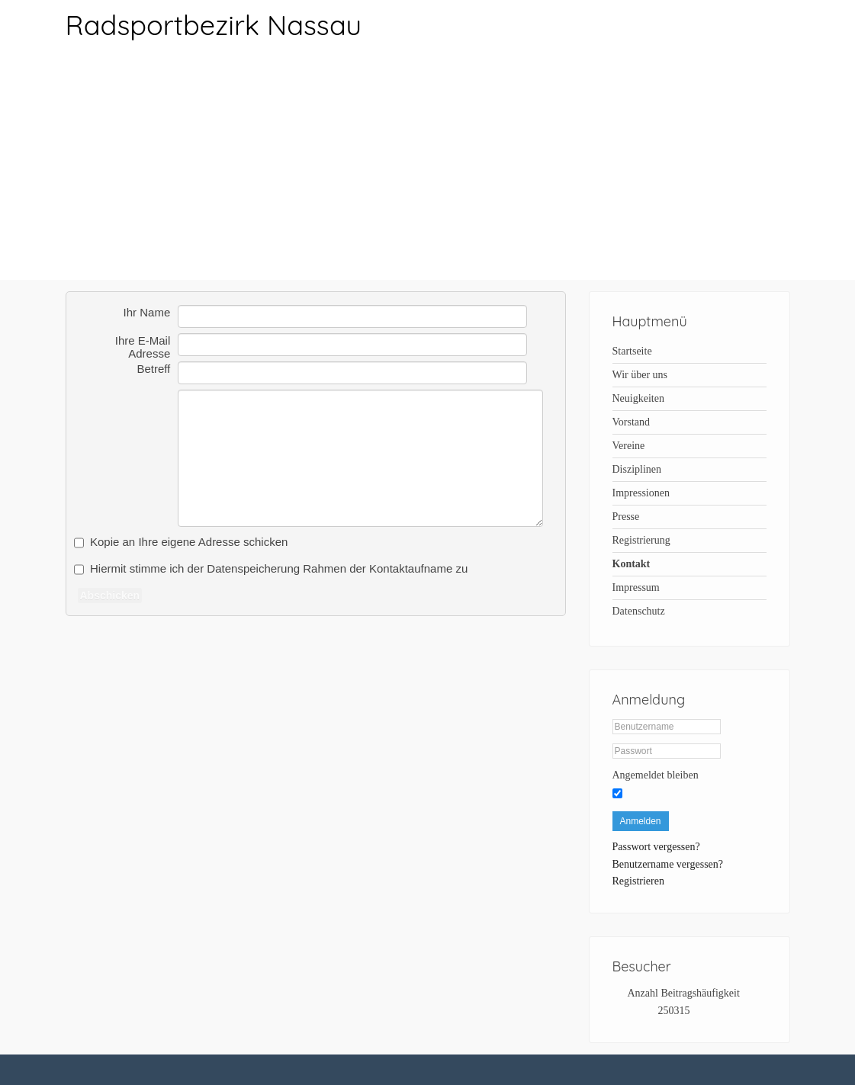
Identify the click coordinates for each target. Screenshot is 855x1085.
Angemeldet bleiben (655, 775)
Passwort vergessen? (656, 846)
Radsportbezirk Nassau (214, 25)
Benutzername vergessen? (668, 864)
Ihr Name (147, 312)
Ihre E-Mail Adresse (143, 341)
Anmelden (640, 821)
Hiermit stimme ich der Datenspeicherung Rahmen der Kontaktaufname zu (279, 568)
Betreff (153, 368)
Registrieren (638, 881)
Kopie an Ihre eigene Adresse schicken (189, 541)
